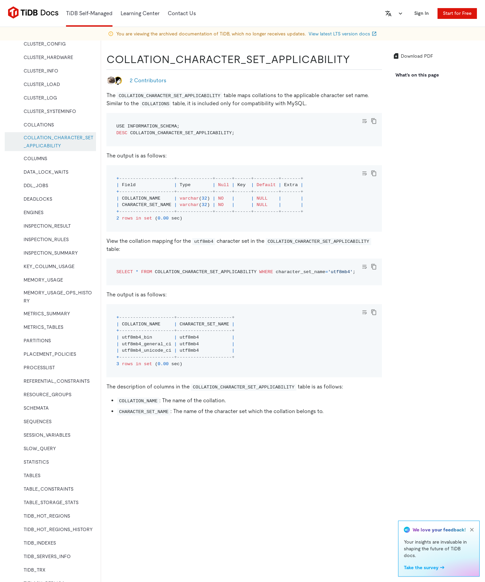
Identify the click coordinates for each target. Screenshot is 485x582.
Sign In (421, 13)
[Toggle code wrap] (364, 121)
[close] (472, 529)
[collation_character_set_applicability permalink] (355, 59)
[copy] (374, 121)
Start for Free (457, 13)
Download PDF (413, 56)
